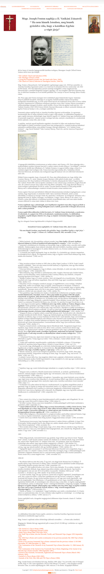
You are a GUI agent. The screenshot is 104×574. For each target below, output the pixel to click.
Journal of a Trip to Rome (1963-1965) (31, 556)
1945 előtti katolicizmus (90, 6)
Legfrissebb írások (18, 6)
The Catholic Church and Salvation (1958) (33, 76)
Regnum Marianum (70, 6)
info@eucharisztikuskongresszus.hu (43, 570)
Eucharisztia (34, 6)
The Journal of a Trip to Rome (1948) (31, 529)
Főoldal (3, 6)
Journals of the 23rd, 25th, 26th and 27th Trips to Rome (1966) (39, 558)
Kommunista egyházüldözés (31, 8)
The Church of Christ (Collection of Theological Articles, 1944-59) (41, 81)
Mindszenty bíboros (51, 6)
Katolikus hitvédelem (74, 8)
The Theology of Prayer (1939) (29, 78)
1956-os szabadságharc (54, 8)
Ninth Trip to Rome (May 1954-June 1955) (33, 532)
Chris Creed (78, 570)
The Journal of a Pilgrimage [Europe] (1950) (33, 530)
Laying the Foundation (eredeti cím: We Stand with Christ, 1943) (40, 79)
